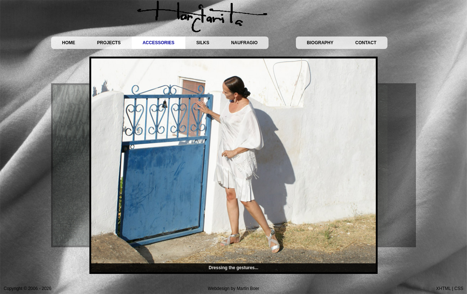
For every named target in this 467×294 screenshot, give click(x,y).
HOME (68, 42)
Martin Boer (248, 288)
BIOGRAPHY (320, 42)
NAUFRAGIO (244, 42)
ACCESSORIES (158, 42)
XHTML (443, 288)
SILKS (202, 42)
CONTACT (366, 42)
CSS (458, 288)
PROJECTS (109, 42)
